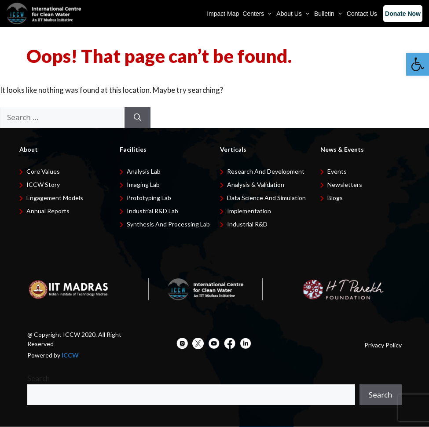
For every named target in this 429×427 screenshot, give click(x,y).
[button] (417, 64)
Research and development (265, 171)
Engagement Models (54, 197)
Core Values (43, 171)
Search (38, 378)
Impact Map (223, 13)
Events (337, 171)
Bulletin (328, 14)
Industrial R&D (247, 224)
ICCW (70, 355)
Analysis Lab (144, 171)
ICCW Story (43, 184)
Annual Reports (48, 211)
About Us (293, 14)
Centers (257, 14)
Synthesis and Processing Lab (168, 224)
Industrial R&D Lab (152, 211)
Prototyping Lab (149, 197)
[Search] (137, 117)
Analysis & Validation (255, 184)
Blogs (335, 197)
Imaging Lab (143, 184)
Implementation (249, 211)
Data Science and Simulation (266, 197)
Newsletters (344, 184)
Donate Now (403, 13)
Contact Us (362, 13)
